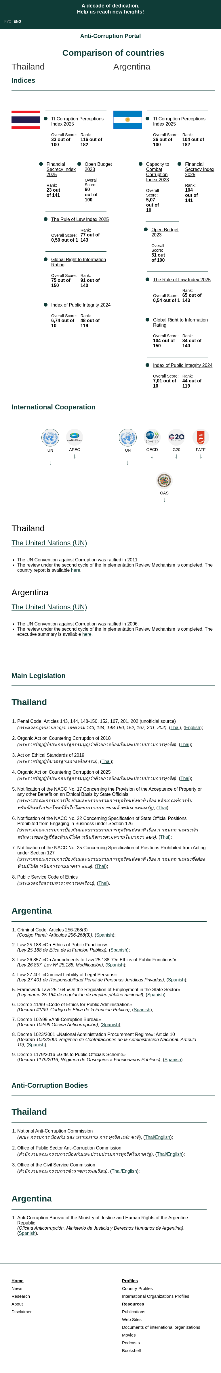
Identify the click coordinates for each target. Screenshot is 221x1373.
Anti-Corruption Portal (110, 36)
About (17, 1303)
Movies (129, 1334)
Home (18, 1280)
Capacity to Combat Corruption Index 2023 (157, 172)
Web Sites (132, 1319)
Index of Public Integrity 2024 (80, 305)
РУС (7, 22)
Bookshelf (131, 1350)
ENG (17, 22)
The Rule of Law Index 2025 (80, 219)
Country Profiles (137, 1288)
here (75, 570)
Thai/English (157, 1137)
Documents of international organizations (161, 1327)
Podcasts (131, 1342)
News (17, 1288)
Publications (133, 1311)
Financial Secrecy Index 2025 (61, 169)
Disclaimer (22, 1311)
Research (21, 1296)
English (192, 727)
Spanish (104, 935)
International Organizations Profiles (155, 1296)
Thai (174, 727)
